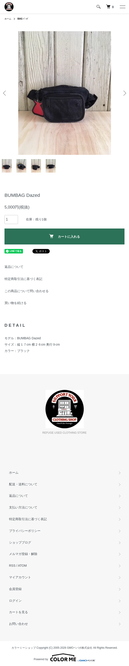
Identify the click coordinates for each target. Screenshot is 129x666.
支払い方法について (23, 507)
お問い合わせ (18, 624)
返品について (14, 267)
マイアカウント (20, 577)
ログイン (15, 600)
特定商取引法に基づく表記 (23, 279)
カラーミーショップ (23, 647)
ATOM (22, 565)
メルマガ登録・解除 (23, 554)
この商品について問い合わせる (27, 291)
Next (124, 93)
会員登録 (15, 589)
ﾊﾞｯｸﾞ (23, 19)
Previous (5, 93)
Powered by (64, 657)
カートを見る (18, 612)
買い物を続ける (16, 303)
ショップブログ (20, 542)
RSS (12, 565)
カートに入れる (64, 236)
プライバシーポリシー (25, 531)
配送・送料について (23, 484)
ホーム (8, 19)
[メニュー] (122, 6)
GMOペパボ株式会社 (80, 647)
